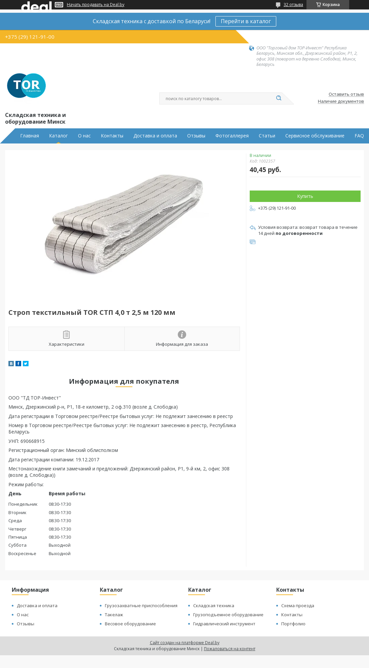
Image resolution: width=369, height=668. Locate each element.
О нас (84, 135)
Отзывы (196, 135)
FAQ (359, 135)
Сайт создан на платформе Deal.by (184, 642)
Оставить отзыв (346, 94)
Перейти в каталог (246, 21)
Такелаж (114, 615)
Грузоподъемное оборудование (228, 615)
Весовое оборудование (130, 624)
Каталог (58, 135)
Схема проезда (297, 605)
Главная (29, 135)
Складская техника (213, 605)
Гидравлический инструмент (224, 624)
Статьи (267, 135)
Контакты (112, 135)
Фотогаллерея (232, 135)
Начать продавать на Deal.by (95, 4)
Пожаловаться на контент (229, 649)
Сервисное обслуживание (314, 135)
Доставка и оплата (155, 135)
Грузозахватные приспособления (141, 605)
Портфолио (293, 624)
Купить (305, 196)
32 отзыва (293, 4)
